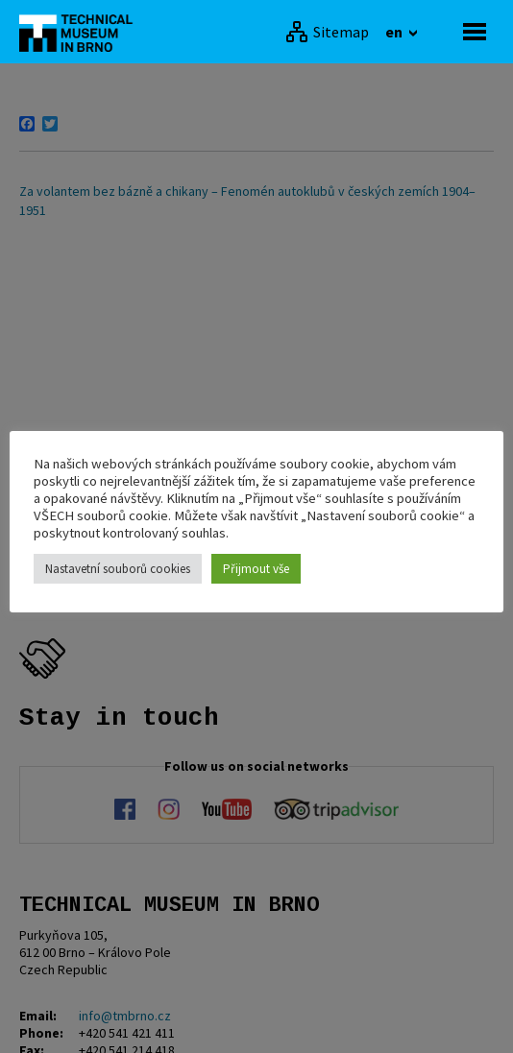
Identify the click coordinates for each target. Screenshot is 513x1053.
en (395, 31)
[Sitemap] (327, 31)
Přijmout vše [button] (256, 569)
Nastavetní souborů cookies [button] (117, 569)
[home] (81, 32)
